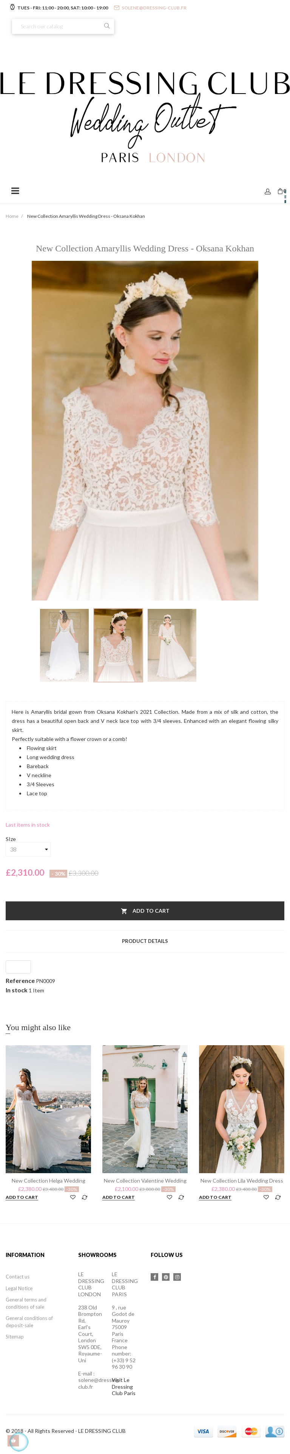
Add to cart (145, 911)
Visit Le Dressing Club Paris (124, 1386)
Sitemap (15, 1337)
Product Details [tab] (145, 941)
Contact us (17, 1277)
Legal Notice (19, 1288)
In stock (17, 990)
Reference (20, 980)
